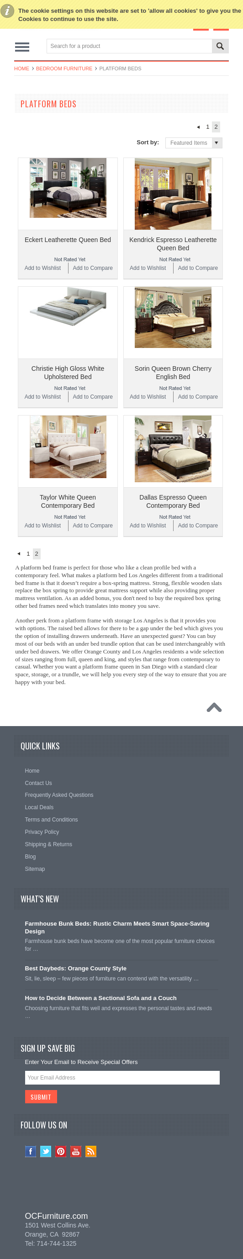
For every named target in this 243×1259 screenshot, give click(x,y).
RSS (91, 1151)
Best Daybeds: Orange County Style (76, 968)
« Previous (198, 126)
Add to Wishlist (43, 268)
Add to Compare (92, 268)
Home (21, 68)
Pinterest (61, 1151)
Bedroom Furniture (64, 68)
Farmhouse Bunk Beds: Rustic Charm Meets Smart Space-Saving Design (117, 927)
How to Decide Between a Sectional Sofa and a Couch (101, 998)
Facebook (31, 1151)
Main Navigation (22, 47)
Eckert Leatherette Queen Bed (68, 239)
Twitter (46, 1151)
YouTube (76, 1151)
